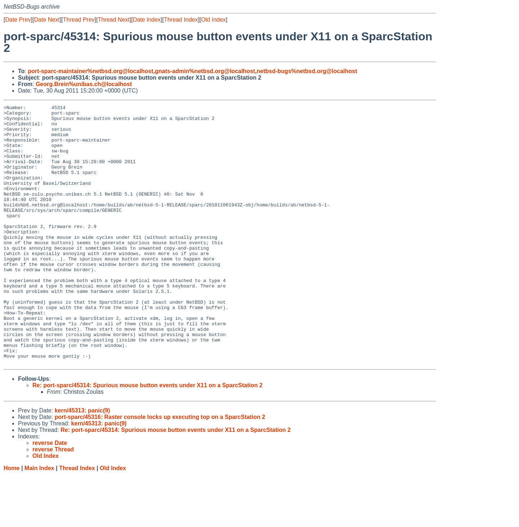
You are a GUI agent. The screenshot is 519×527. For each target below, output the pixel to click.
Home (11, 520)
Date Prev (18, 20)
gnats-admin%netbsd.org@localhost (205, 71)
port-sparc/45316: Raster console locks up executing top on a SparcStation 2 (159, 469)
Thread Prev (79, 20)
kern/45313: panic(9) (82, 462)
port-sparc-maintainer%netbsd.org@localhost (90, 71)
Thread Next (113, 20)
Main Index (39, 520)
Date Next (46, 20)
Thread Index (181, 20)
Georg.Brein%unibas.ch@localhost (84, 84)
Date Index (146, 20)
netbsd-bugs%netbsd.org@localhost (307, 71)
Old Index (213, 20)
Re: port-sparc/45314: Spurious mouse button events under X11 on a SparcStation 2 (147, 437)
